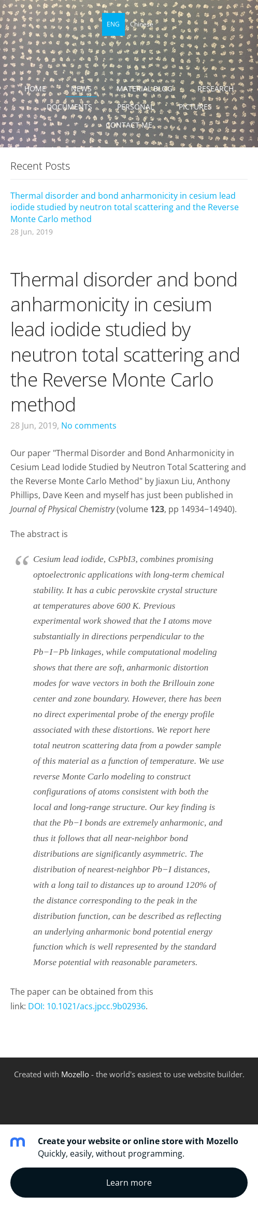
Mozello (75, 1074)
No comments (89, 425)
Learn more (129, 1182)
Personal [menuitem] (135, 107)
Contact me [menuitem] (129, 125)
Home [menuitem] (35, 88)
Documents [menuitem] (69, 107)
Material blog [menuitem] (145, 88)
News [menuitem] (81, 88)
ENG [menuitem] (113, 24)
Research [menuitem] (215, 88)
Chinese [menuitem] (141, 24)
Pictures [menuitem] (195, 107)
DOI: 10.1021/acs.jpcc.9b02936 (87, 1006)
